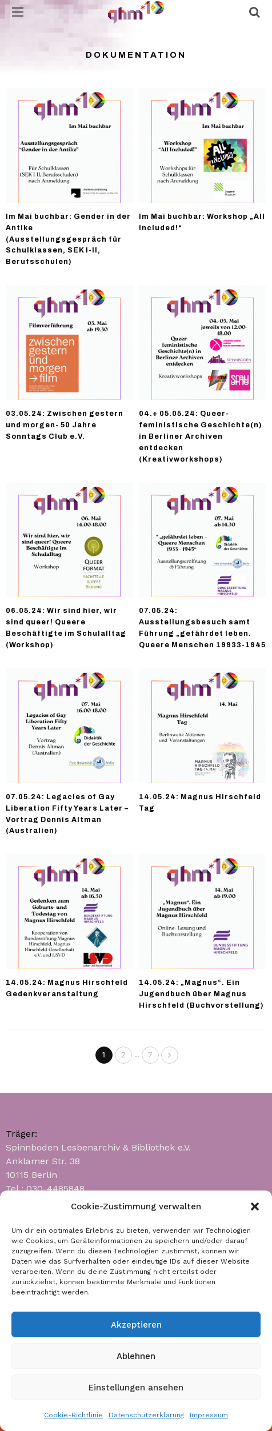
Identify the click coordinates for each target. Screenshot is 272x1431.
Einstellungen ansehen (136, 1387)
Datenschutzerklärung (146, 1415)
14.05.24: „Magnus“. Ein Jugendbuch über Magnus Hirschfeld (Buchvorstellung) (201, 994)
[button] (255, 1206)
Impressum (209, 1415)
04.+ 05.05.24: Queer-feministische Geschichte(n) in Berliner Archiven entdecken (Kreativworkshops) (200, 436)
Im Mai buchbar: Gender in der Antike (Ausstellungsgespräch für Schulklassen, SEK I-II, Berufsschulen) (68, 239)
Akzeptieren (136, 1325)
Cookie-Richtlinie (73, 1415)
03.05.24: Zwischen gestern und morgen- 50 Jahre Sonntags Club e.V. (64, 425)
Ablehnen (136, 1356)
